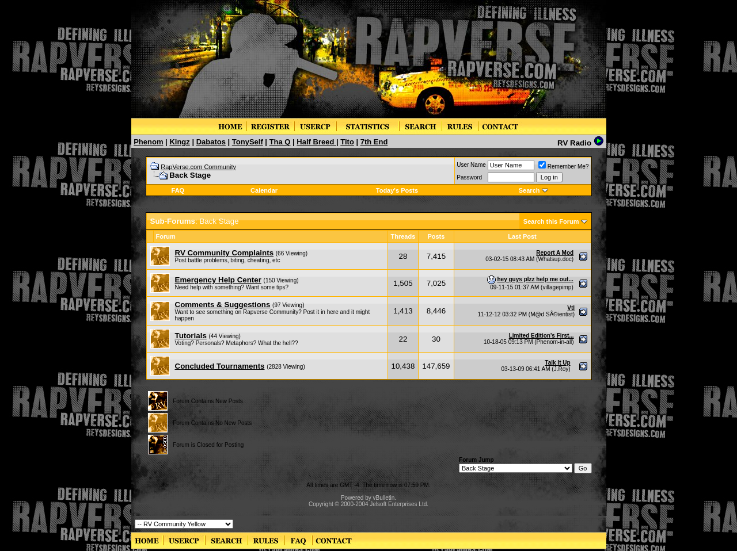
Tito (347, 141)
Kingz (179, 141)
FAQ (178, 190)
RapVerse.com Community (198, 166)
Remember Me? (563, 166)
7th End (374, 141)
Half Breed (316, 141)
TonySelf (247, 141)
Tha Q (280, 141)
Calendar (264, 190)
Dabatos (211, 141)
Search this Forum (551, 221)
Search (529, 190)
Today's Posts (397, 190)
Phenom (148, 141)
